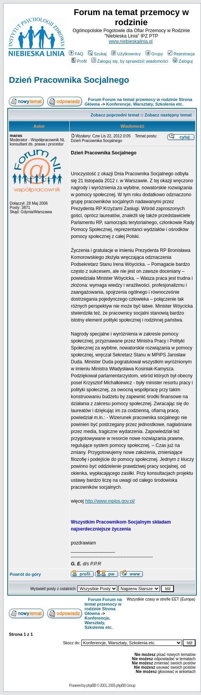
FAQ (76, 53)
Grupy (154, 53)
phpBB (91, 685)
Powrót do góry (25, 574)
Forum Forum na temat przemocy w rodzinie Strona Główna (103, 606)
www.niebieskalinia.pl (131, 41)
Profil (79, 61)
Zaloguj (182, 61)
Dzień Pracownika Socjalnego (69, 80)
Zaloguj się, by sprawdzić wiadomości (129, 61)
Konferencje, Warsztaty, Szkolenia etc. (144, 104)
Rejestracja (181, 53)
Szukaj (97, 53)
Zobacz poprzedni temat (115, 115)
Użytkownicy (126, 53)
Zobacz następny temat (168, 115)
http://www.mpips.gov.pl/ (110, 501)
